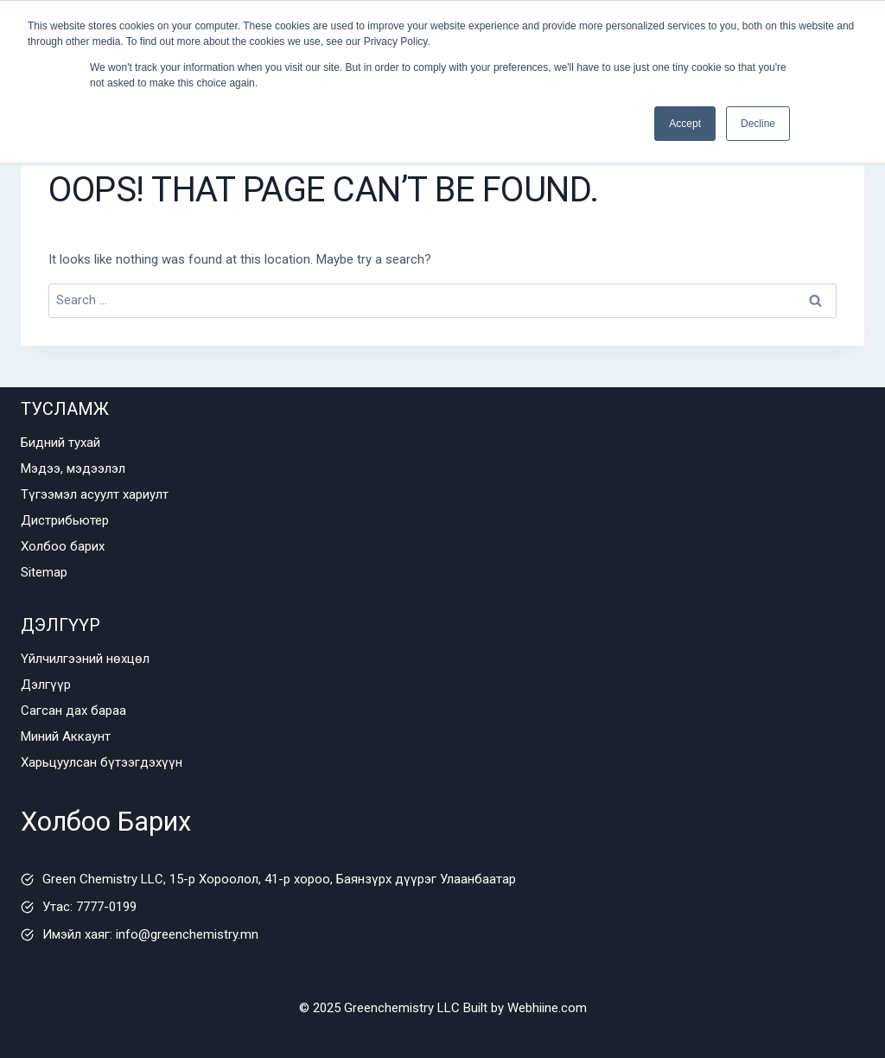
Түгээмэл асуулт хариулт (95, 494)
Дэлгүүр (46, 684)
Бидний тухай (60, 442)
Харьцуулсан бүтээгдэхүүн (101, 762)
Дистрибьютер (65, 520)
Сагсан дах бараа (73, 710)
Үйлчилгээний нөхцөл (85, 658)
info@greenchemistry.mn (187, 934)
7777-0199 (106, 907)
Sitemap (44, 572)
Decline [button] (758, 124)
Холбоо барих (63, 546)
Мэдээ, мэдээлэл (73, 468)
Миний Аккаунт (66, 736)
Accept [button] (685, 124)
